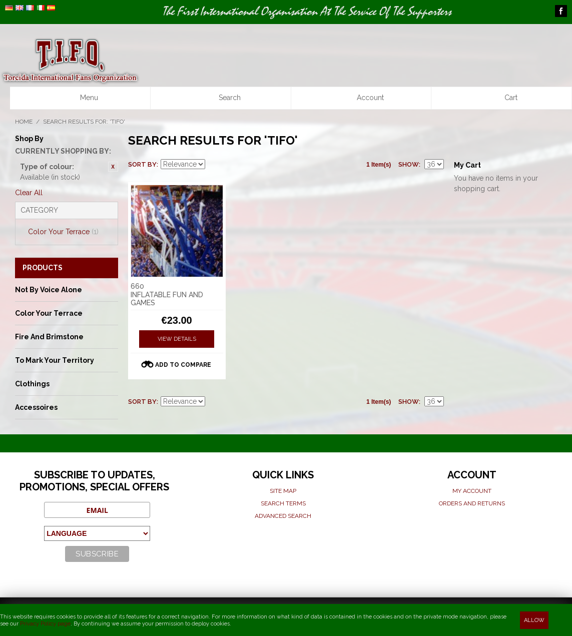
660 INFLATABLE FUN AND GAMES (167, 294)
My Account (471, 490)
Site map (283, 490)
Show (408, 164)
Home (24, 121)
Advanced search (283, 515)
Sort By (142, 164)
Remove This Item (113, 167)
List (249, 164)
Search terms (283, 503)
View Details (177, 339)
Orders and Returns (472, 503)
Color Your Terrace (63, 232)
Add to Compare (183, 364)
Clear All (29, 193)
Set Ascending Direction (214, 164)
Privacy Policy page (45, 623)
